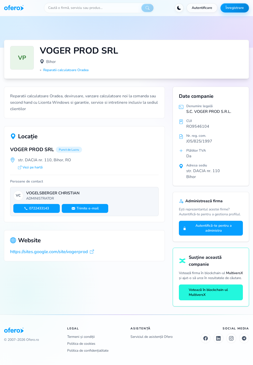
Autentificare (202, 7)
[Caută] (147, 8)
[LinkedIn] (218, 338)
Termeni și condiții (81, 336)
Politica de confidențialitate (87, 350)
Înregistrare (235, 7)
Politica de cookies (81, 343)
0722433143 (36, 208)
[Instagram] (231, 338)
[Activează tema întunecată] (179, 7)
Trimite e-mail (85, 208)
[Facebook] (206, 338)
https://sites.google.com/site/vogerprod (52, 252)
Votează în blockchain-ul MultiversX (205, 292)
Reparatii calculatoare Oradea (65, 70)
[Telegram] (244, 338)
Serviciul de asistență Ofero (151, 336)
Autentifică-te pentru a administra (207, 228)
